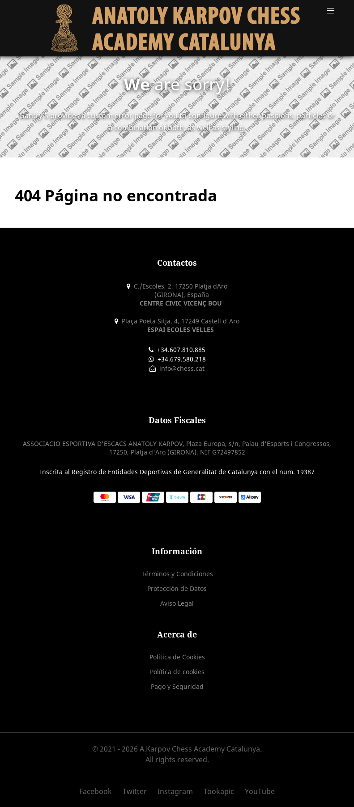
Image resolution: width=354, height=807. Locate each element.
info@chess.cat (181, 368)
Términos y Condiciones (177, 573)
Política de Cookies (177, 657)
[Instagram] (176, 791)
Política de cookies (177, 671)
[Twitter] (135, 791)
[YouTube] (257, 791)
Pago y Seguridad (177, 686)
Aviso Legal (177, 603)
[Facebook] (98, 791)
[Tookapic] (219, 791)
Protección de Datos (177, 588)
